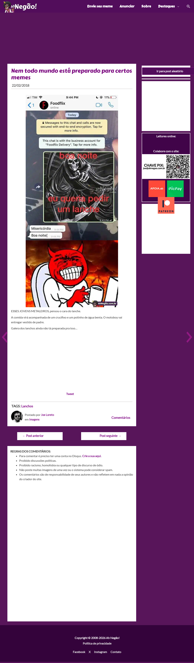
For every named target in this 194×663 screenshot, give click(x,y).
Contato (115, 652)
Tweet (70, 394)
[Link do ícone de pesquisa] (188, 7)
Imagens (34, 420)
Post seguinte (110, 437)
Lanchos (27, 407)
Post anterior (33, 437)
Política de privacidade (97, 644)
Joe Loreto (48, 415)
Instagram (100, 652)
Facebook (79, 652)
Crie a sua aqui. (91, 457)
